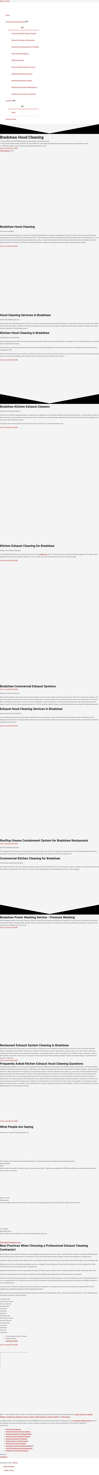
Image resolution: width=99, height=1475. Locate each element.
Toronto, (77, 1414)
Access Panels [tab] (4, 1306)
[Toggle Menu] (22, 27)
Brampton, (43, 1417)
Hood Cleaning (4, 151)
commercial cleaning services (82, 1421)
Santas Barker (4, 1242)
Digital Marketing (8, 1466)
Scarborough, (11, 1417)
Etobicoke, (19, 1417)
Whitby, (37, 1417)
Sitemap (15, 1463)
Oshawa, (32, 1417)
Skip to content (5, 1)
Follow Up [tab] (3, 1313)
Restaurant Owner (15, 1242)
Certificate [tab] (3, 1311)
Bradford (56, 1417)
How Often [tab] (3, 1308)
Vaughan (50, 1417)
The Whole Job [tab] (5, 1299)
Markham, (3, 1417)
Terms (12, 1470)
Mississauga (66, 1417)
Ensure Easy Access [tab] (6, 1301)
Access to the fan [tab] (5, 1304)
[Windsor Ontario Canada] (14, 1359)
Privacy (6, 1470)
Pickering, (26, 1417)
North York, (83, 1414)
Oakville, (90, 1414)
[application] (26, 22)
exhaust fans (43, 554)
